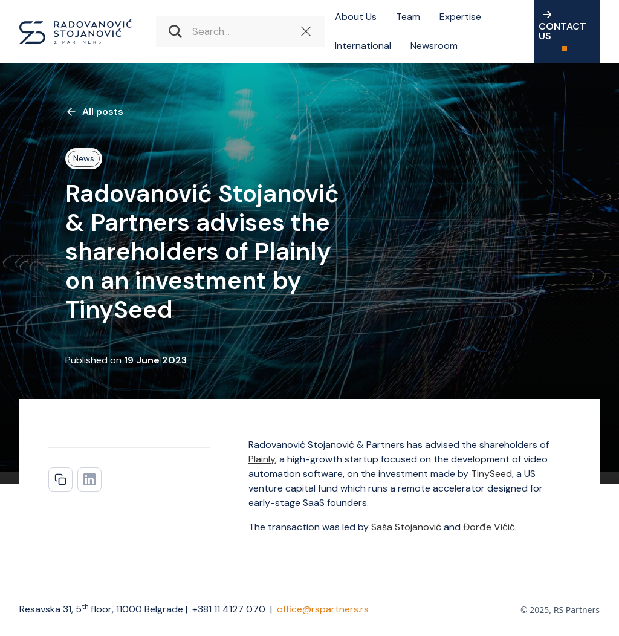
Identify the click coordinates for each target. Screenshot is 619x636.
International (363, 45)
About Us (356, 16)
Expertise (460, 16)
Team (408, 16)
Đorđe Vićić (489, 527)
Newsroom (434, 45)
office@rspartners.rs (323, 609)
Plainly (261, 459)
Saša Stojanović (406, 527)
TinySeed (491, 473)
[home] (75, 31)
